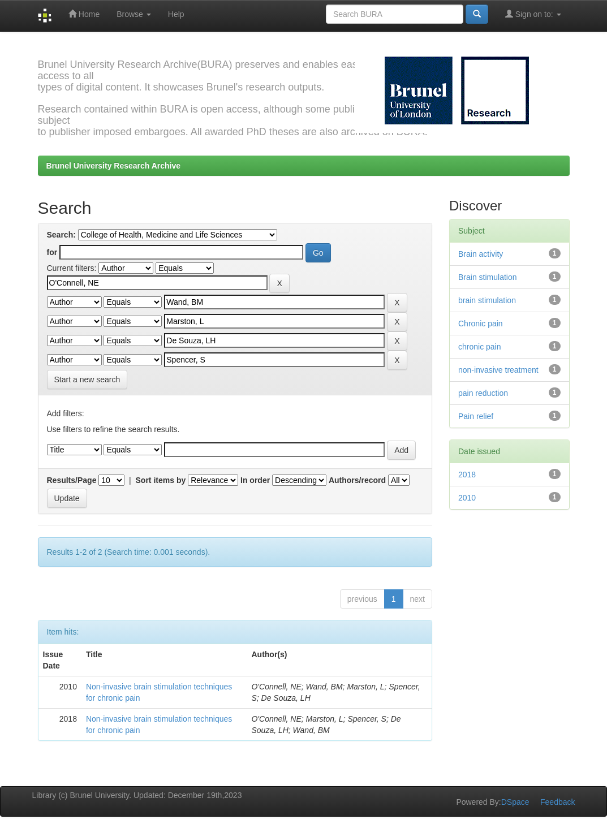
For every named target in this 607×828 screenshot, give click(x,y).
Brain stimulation (487, 277)
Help (176, 14)
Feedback (557, 802)
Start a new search (87, 379)
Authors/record (357, 480)
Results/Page (72, 480)
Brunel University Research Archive (113, 165)
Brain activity (480, 253)
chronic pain (479, 346)
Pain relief (475, 416)
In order (255, 480)
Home (84, 14)
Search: (61, 234)
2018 (467, 474)
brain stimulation (487, 300)
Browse (134, 14)
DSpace (515, 802)
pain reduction (483, 393)
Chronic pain (480, 323)
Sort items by (161, 480)
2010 (467, 497)
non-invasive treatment (498, 369)
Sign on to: (533, 14)
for (52, 252)
